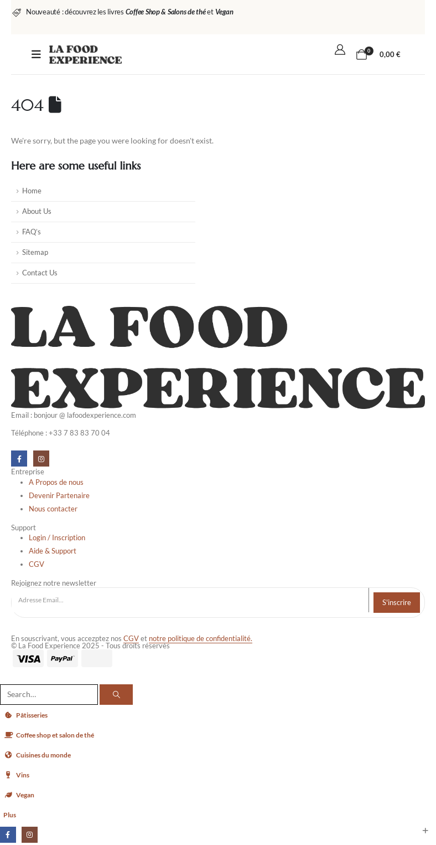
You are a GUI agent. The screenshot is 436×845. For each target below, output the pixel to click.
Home (31, 191)
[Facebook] (19, 458)
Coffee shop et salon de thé (53, 735)
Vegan (19, 795)
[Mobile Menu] (36, 54)
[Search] (116, 694)
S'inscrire (396, 602)
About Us (36, 211)
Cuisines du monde (39, 755)
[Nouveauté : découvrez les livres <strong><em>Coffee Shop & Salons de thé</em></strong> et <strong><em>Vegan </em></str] (122, 11)
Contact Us (40, 273)
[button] (6, 676)
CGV (131, 638)
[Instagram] (41, 458)
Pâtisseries (27, 715)
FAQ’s (31, 232)
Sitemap (35, 252)
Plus (10, 815)
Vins (16, 775)
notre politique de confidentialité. (200, 638)
